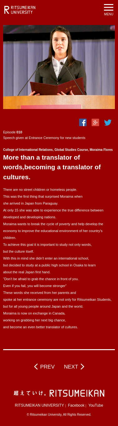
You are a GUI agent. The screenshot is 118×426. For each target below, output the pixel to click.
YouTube (95, 405)
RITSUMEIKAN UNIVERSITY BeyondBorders (20, 10)
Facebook (76, 405)
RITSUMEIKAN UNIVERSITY (39, 405)
